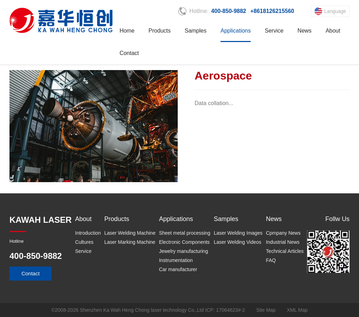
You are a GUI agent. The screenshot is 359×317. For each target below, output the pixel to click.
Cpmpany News (283, 232)
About (333, 31)
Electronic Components (184, 242)
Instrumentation (176, 260)
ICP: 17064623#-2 (225, 310)
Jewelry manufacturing (183, 251)
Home (127, 31)
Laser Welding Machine (129, 232)
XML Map (297, 310)
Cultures (84, 242)
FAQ (271, 260)
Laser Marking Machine (129, 242)
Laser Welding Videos (238, 242)
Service (274, 31)
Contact (129, 53)
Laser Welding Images (238, 232)
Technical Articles (285, 251)
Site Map (266, 310)
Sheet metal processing (184, 232)
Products (160, 31)
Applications (236, 31)
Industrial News (283, 242)
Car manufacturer (178, 269)
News (305, 31)
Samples (195, 31)
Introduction (88, 232)
